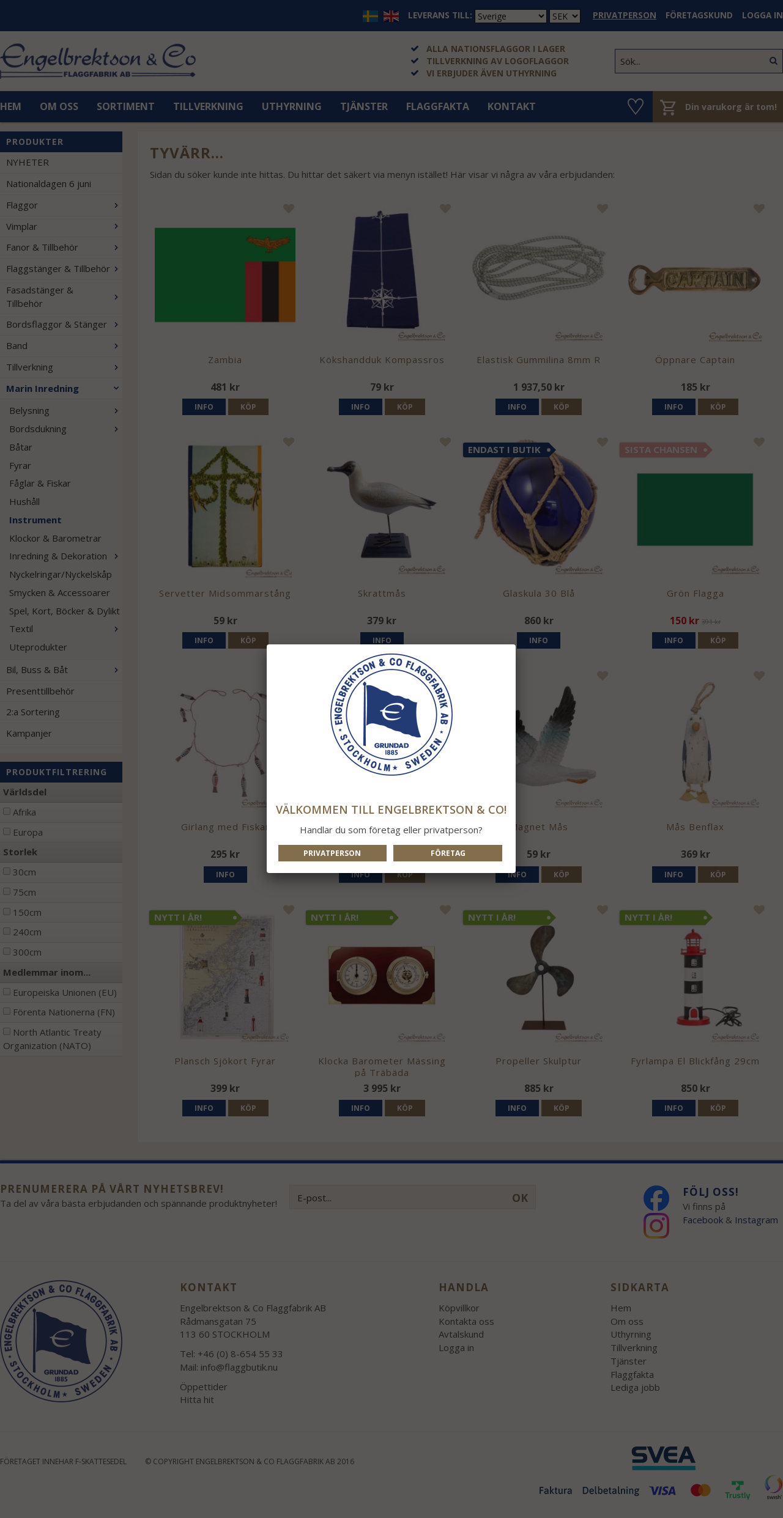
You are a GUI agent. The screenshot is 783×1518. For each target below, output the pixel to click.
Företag (448, 853)
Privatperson (332, 853)
